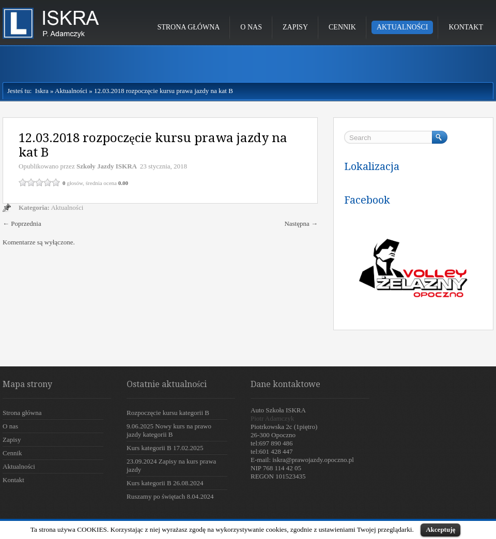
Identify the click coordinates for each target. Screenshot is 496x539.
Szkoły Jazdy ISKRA (106, 166)
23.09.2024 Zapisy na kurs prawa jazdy (171, 465)
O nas (251, 27)
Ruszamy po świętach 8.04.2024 (170, 496)
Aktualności (402, 27)
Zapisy (295, 27)
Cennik (342, 27)
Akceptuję (440, 529)
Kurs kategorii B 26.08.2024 (165, 483)
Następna (301, 223)
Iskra (40, 91)
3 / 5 (39, 182)
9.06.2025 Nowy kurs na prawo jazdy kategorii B (169, 430)
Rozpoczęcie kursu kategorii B (168, 413)
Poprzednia (22, 223)
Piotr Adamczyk (272, 418)
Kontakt (465, 27)
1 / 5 (23, 182)
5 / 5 (56, 182)
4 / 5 (47, 182)
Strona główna (188, 27)
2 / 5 (31, 182)
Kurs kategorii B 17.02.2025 (165, 448)
